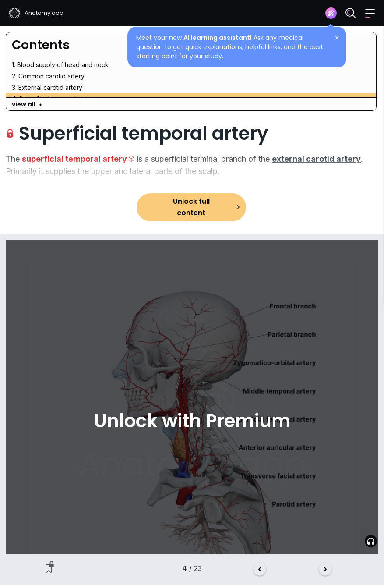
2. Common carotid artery (48, 76)
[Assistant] (331, 13)
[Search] (350, 13)
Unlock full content (191, 207)
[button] (370, 13)
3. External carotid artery (47, 87)
